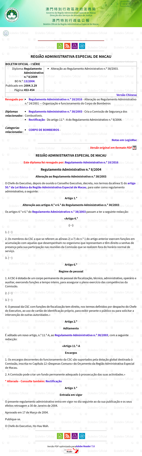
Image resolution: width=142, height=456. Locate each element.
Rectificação (37, 119)
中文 (125, 4)
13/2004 (29, 81)
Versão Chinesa (127, 95)
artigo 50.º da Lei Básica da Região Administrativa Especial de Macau (70, 185)
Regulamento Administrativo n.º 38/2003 (55, 111)
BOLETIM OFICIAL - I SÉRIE (22, 64)
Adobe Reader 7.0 (85, 446)
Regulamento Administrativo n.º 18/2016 (55, 99)
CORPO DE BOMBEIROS (44, 130)
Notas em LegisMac (124, 140)
